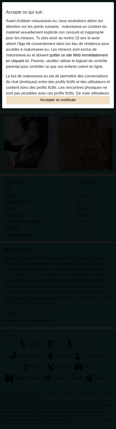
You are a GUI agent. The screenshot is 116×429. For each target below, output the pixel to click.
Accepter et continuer (58, 100)
